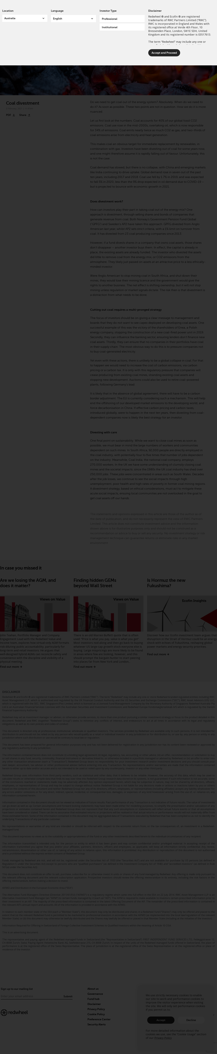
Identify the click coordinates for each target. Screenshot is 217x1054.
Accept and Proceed (164, 52)
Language (57, 10)
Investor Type (108, 10)
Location (7, 10)
